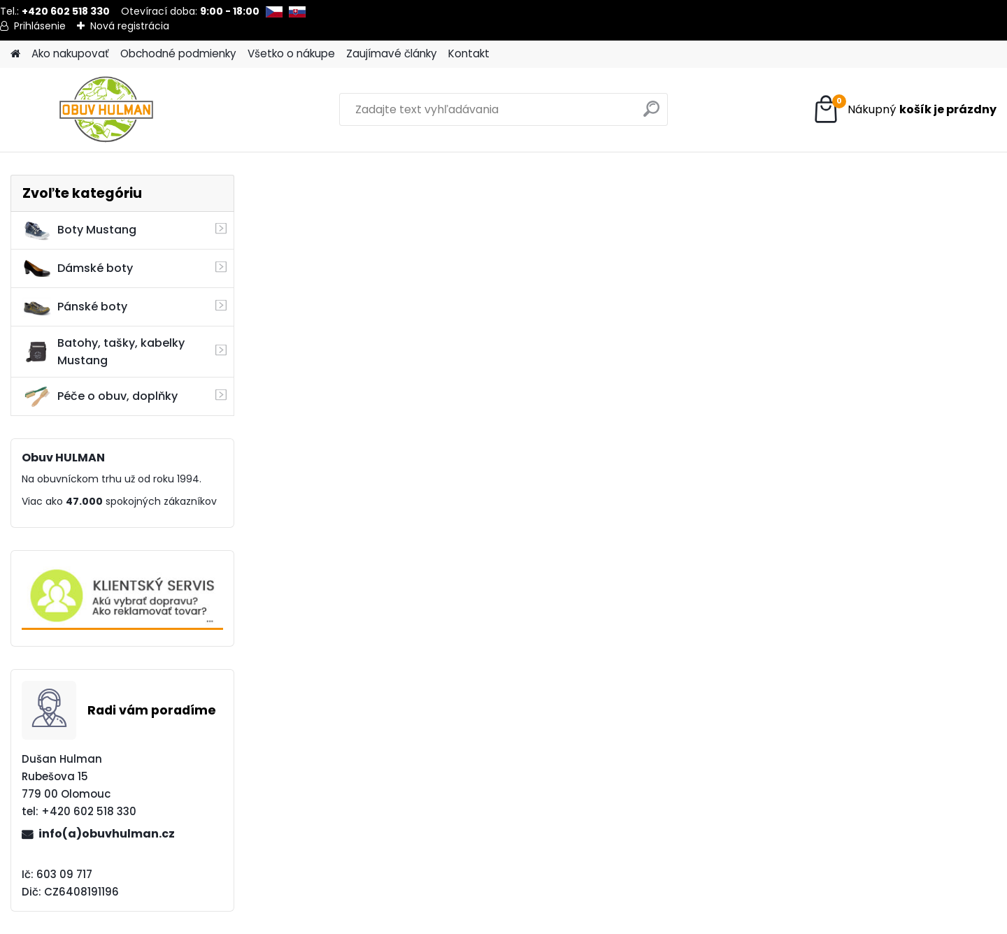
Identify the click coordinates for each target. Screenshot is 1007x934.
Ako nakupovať (70, 53)
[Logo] (106, 110)
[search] (651, 114)
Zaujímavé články (391, 53)
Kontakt (469, 53)
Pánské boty (74, 307)
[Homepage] (15, 54)
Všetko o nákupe (291, 53)
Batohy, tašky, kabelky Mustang (103, 351)
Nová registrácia (129, 26)
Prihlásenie (40, 26)
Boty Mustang (79, 230)
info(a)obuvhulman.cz (106, 834)
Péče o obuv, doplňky (100, 396)
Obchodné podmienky (178, 53)
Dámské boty (77, 268)
